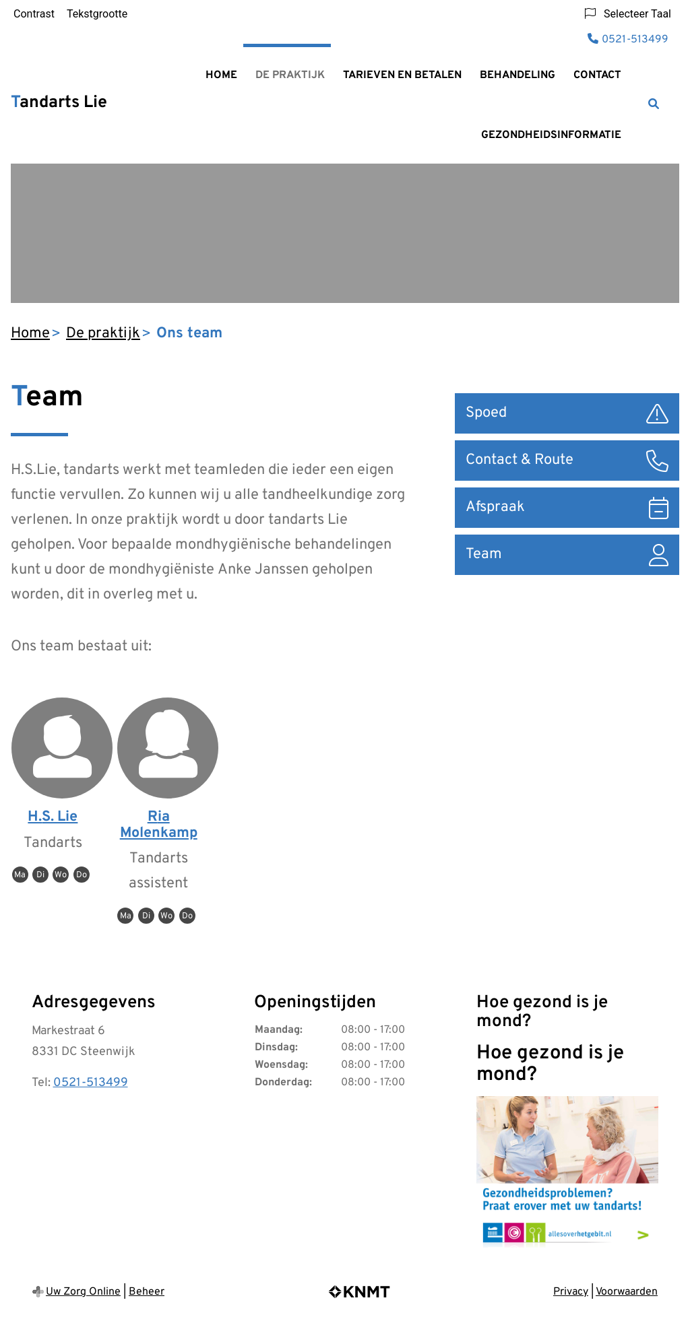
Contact (597, 75)
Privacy (570, 1292)
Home (221, 75)
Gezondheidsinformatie (551, 135)
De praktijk (290, 75)
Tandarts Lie (59, 103)
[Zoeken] (653, 103)
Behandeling (517, 75)
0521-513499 (90, 1083)
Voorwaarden (627, 1292)
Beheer (146, 1292)
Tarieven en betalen (402, 75)
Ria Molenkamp (158, 825)
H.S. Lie (52, 817)
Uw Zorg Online (83, 1292)
